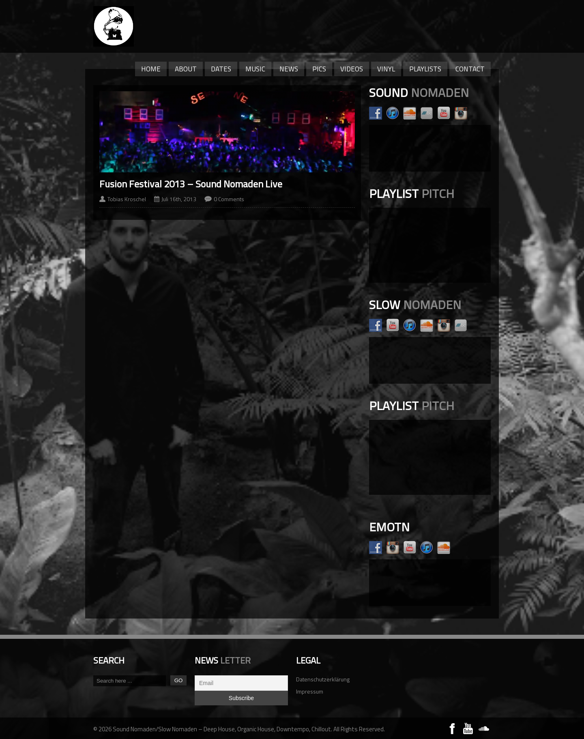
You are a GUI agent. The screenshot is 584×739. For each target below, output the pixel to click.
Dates (221, 69)
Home (151, 69)
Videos (351, 69)
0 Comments (229, 199)
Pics (319, 69)
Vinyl (386, 69)
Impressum (309, 691)
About (186, 69)
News (288, 69)
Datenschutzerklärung (323, 679)
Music (255, 69)
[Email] (241, 683)
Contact (470, 69)
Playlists (425, 69)
